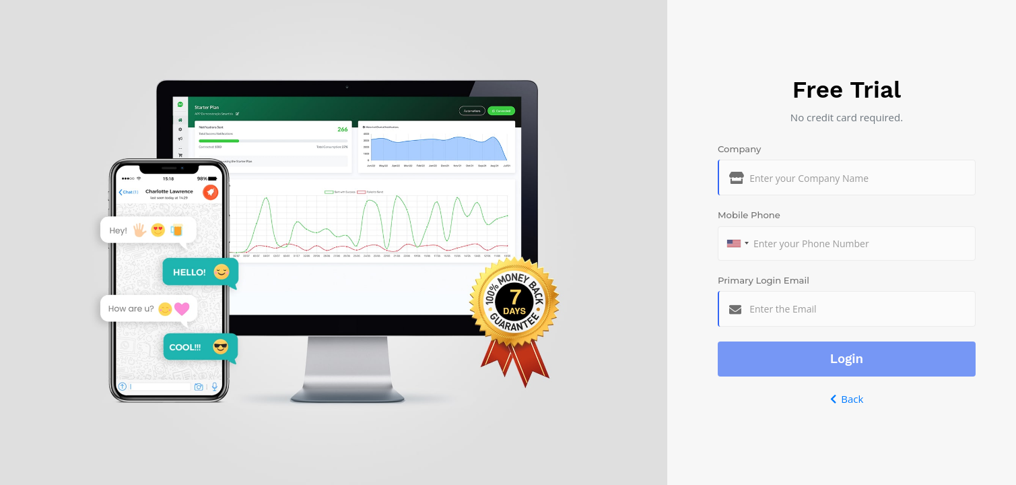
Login (846, 359)
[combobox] (737, 243)
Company (739, 148)
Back (847, 399)
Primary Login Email (763, 280)
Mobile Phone (749, 214)
